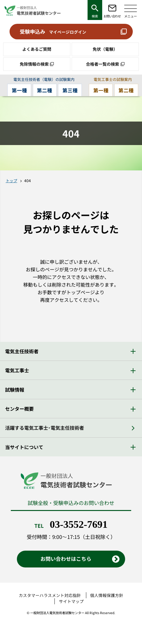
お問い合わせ (112, 16)
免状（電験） (105, 49)
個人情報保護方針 (106, 595)
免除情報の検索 (34, 64)
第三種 (70, 90)
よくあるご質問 (36, 49)
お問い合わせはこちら (65, 558)
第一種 (19, 90)
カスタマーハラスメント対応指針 (50, 595)
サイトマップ (71, 601)
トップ (11, 180)
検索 (95, 16)
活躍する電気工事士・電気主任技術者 (44, 427)
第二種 (44, 90)
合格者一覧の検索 (102, 64)
